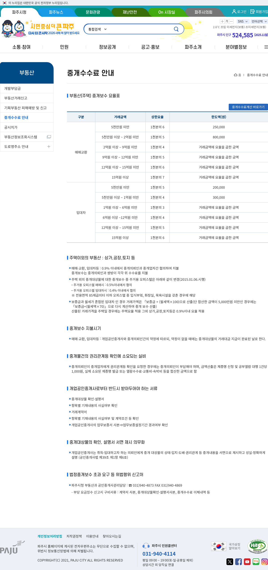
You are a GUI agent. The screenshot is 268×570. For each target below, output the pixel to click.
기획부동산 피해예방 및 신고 (25, 107)
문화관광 (93, 12)
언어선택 (257, 21)
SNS (241, 21)
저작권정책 (74, 536)
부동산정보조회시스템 (20, 136)
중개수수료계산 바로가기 (248, 107)
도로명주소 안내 (16, 146)
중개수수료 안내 (16, 117)
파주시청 (19, 12)
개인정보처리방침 (50, 536)
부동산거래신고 (15, 98)
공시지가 (10, 127)
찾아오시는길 (112, 536)
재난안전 (130, 12)
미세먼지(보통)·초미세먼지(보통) (246, 27)
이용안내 (92, 536)
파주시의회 (203, 12)
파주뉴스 (56, 12)
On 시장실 (166, 12)
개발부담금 (12, 88)
